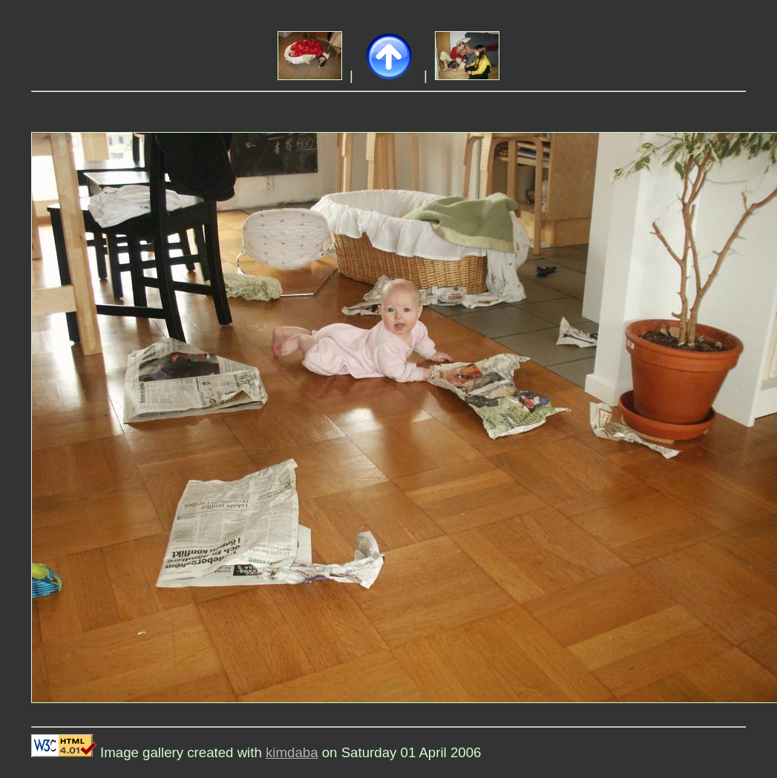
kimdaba (292, 752)
